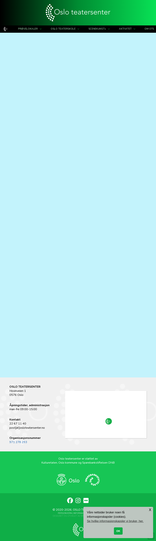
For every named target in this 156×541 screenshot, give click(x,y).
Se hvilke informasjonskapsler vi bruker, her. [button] (115, 521)
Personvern (65, 513)
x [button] (150, 509)
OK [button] (118, 531)
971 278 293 (18, 442)
